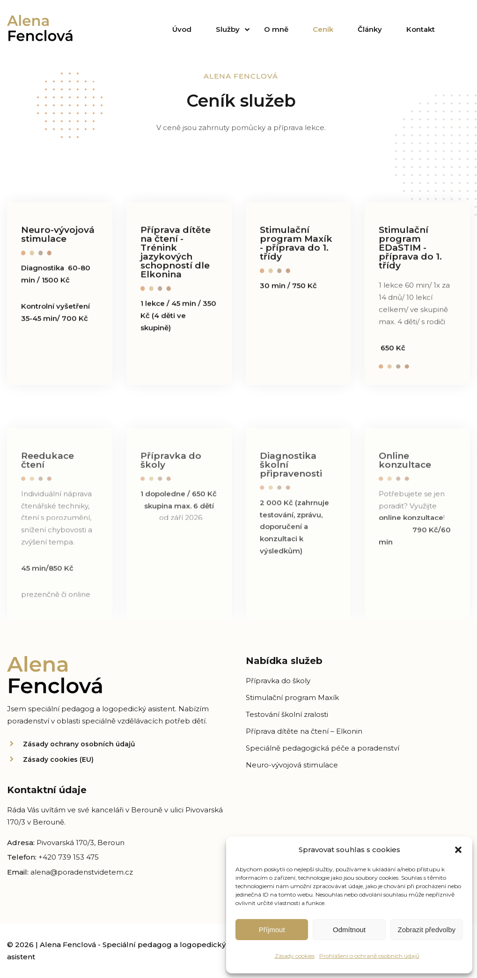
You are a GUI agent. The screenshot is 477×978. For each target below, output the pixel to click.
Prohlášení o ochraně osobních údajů (369, 955)
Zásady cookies (295, 955)
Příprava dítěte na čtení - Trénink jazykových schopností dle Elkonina (175, 253)
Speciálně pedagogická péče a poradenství (322, 748)
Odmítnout (349, 930)
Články (370, 29)
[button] (458, 849)
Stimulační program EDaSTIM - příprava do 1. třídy (410, 249)
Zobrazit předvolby (426, 930)
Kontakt (420, 29)
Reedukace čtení (47, 465)
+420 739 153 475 (68, 857)
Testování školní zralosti (287, 714)
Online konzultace (405, 465)
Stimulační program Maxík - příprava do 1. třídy (296, 244)
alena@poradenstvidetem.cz (81, 872)
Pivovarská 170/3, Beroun (81, 842)
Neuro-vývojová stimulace (58, 236)
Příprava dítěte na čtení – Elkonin (304, 731)
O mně (276, 29)
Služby (228, 29)
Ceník (323, 29)
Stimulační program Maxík (292, 697)
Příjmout (272, 930)
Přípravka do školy (170, 465)
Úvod (181, 29)
